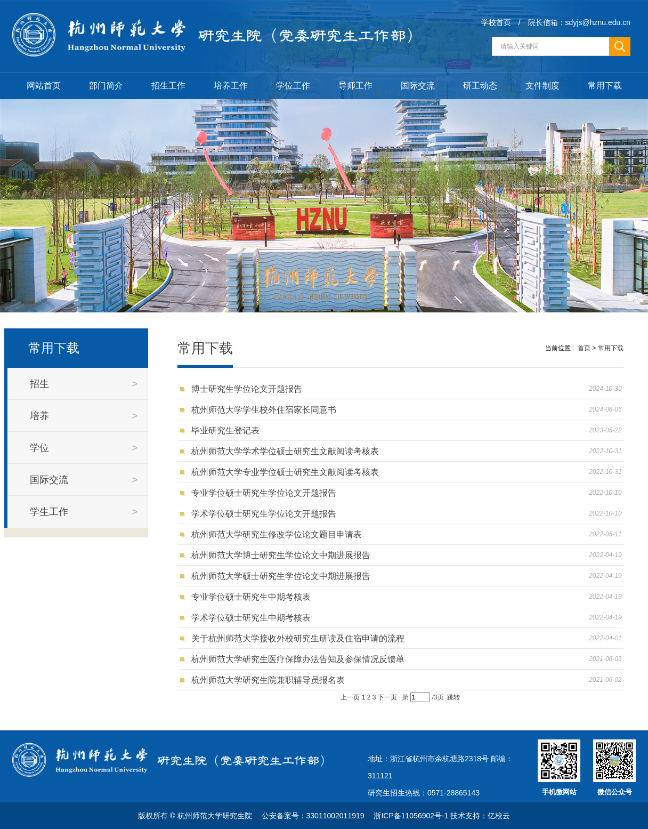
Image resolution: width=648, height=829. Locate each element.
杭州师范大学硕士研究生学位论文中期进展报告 (283, 576)
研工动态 (480, 85)
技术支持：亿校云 (480, 815)
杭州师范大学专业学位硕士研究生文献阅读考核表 (287, 472)
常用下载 (605, 85)
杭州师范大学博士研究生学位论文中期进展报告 (283, 555)
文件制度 (542, 85)
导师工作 (355, 85)
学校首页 (496, 22)
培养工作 (231, 85)
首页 (584, 348)
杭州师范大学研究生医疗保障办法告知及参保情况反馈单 (300, 659)
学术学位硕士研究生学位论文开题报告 (266, 513)
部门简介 (106, 85)
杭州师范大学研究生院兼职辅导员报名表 (270, 680)
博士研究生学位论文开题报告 (249, 388)
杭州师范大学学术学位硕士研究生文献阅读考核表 (287, 451)
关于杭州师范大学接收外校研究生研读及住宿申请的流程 (300, 638)
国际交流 (418, 85)
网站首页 (44, 85)
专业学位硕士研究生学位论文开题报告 (266, 492)
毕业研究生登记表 (228, 430)
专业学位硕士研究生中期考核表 (253, 596)
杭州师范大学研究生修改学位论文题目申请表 (279, 534)
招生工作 (168, 85)
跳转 (453, 697)
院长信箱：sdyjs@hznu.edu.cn (579, 22)
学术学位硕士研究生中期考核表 (253, 617)
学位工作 (293, 85)
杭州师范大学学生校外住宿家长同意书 (266, 409)
